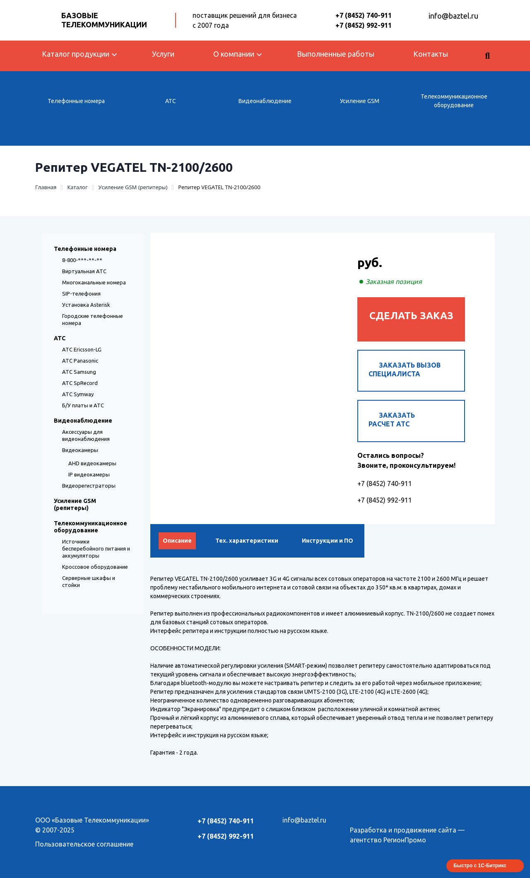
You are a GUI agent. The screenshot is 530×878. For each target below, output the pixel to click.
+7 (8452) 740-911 (363, 15)
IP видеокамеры (89, 474)
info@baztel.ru (453, 16)
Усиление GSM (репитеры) (75, 504)
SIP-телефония (81, 293)
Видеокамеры (80, 450)
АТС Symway (78, 394)
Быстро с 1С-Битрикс (479, 865)
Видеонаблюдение (265, 101)
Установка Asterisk (86, 305)
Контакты (430, 54)
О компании (233, 54)
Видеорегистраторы (89, 485)
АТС (170, 101)
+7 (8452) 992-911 (363, 25)
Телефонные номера (76, 101)
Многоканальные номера (94, 282)
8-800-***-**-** (82, 260)
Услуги (163, 54)
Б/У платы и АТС (83, 405)
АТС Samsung (79, 372)
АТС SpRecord (80, 383)
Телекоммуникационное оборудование (454, 100)
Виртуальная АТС (84, 271)
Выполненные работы (335, 54)
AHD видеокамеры (92, 463)
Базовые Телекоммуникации (104, 20)
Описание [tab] (177, 540)
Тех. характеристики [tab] (246, 540)
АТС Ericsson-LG (81, 349)
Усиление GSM (359, 101)
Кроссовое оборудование (95, 567)
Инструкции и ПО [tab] (327, 540)
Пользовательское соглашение (84, 844)
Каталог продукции (75, 54)
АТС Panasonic (80, 360)
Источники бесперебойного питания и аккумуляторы (96, 548)
